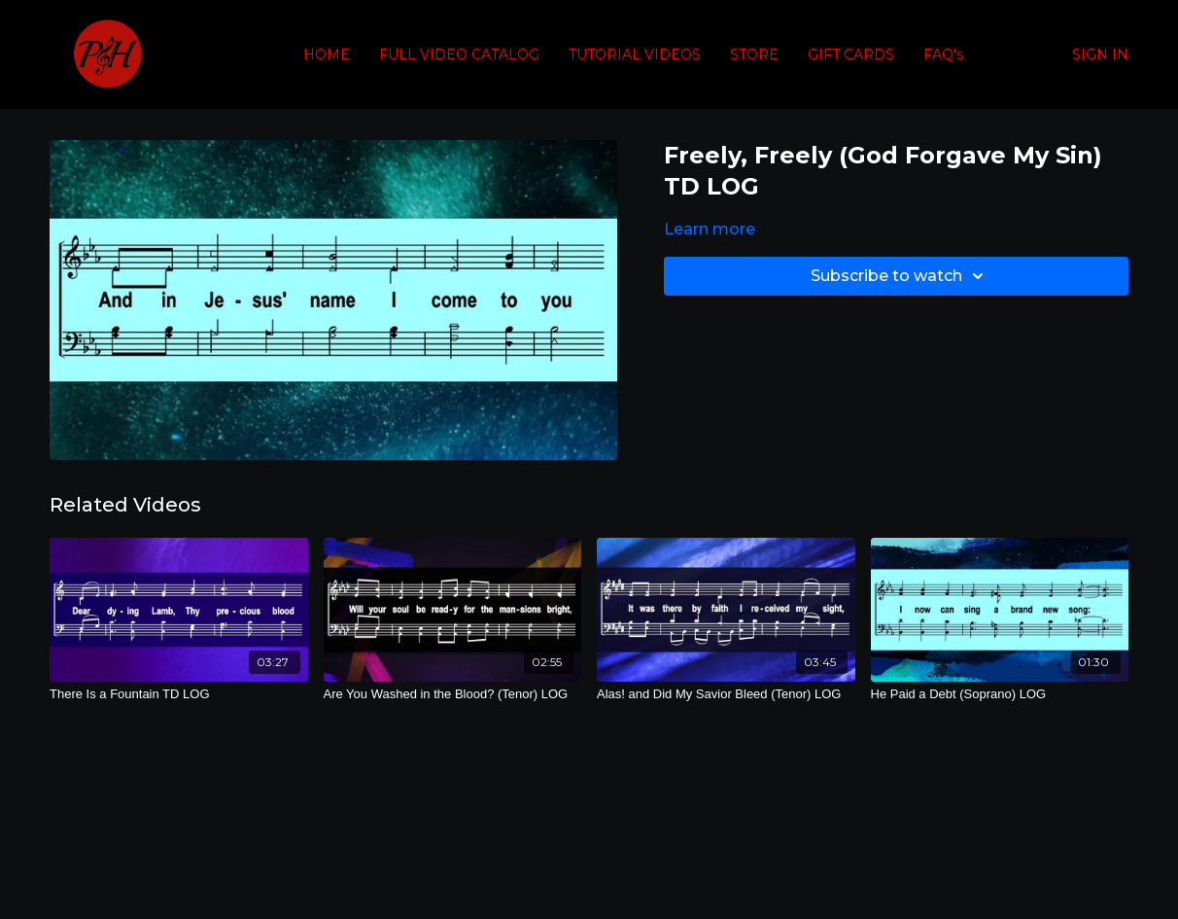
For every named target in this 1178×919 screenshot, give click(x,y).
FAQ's (943, 54)
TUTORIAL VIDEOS (635, 54)
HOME (326, 54)
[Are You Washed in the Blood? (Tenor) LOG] (453, 694)
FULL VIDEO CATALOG (459, 54)
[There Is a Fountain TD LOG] (179, 694)
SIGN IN (1100, 54)
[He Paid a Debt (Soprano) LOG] (1000, 694)
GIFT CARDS (851, 54)
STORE (754, 54)
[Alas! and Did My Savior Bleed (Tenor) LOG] (726, 694)
